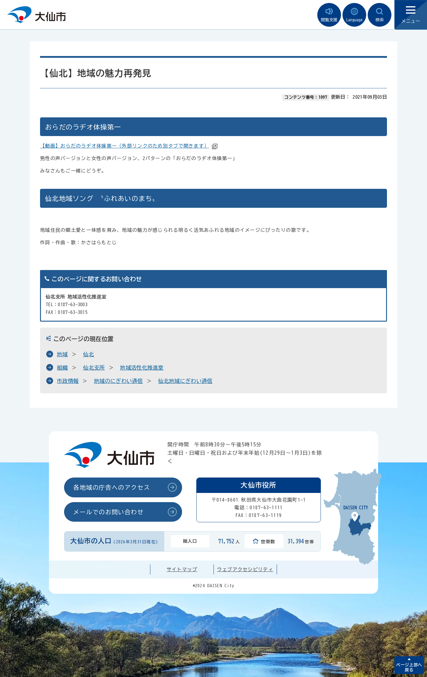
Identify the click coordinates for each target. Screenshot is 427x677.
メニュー (411, 15)
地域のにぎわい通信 (118, 381)
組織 (62, 367)
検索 (379, 15)
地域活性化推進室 (142, 367)
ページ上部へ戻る (409, 667)
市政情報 (68, 381)
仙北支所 (94, 367)
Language (354, 15)
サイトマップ (182, 569)
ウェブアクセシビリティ (245, 569)
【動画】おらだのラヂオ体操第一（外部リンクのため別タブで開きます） (124, 145)
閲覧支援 (329, 15)
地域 (62, 354)
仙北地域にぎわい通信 (185, 381)
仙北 (88, 354)
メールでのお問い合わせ (108, 512)
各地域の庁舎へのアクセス (111, 487)
